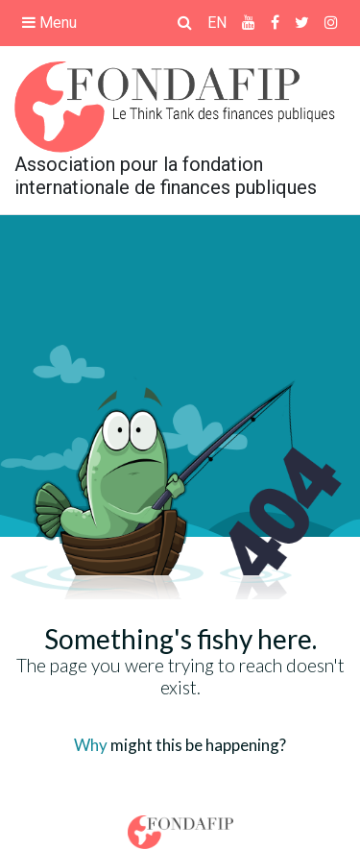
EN (217, 22)
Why (91, 745)
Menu (49, 22)
